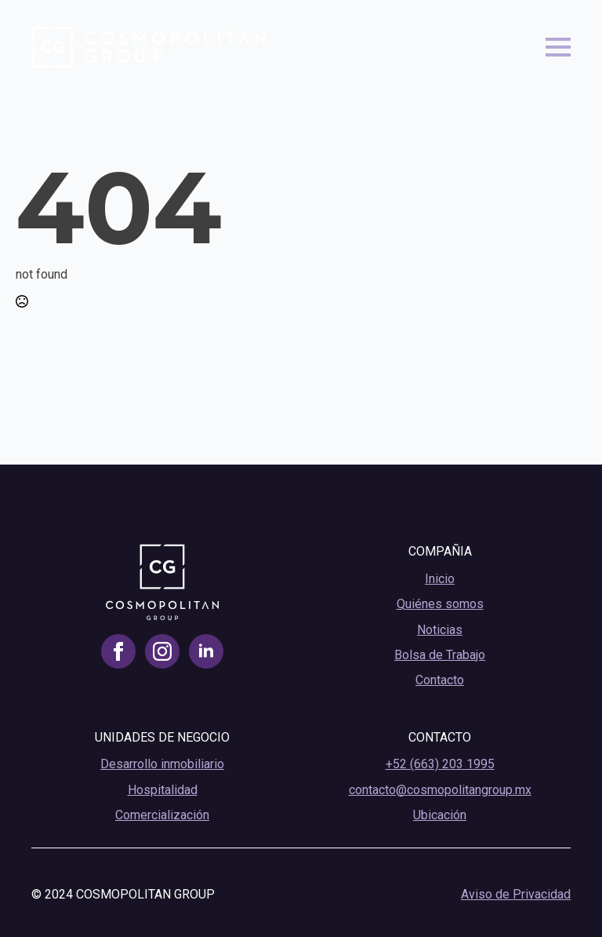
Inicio (440, 578)
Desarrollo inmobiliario (162, 764)
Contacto (439, 680)
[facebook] (118, 651)
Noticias (439, 629)
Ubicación (439, 815)
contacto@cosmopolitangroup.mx (440, 789)
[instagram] (162, 651)
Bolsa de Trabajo (439, 654)
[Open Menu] (558, 47)
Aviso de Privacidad (516, 894)
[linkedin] (206, 651)
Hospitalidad (163, 789)
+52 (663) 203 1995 (440, 764)
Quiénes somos (440, 603)
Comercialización (162, 815)
